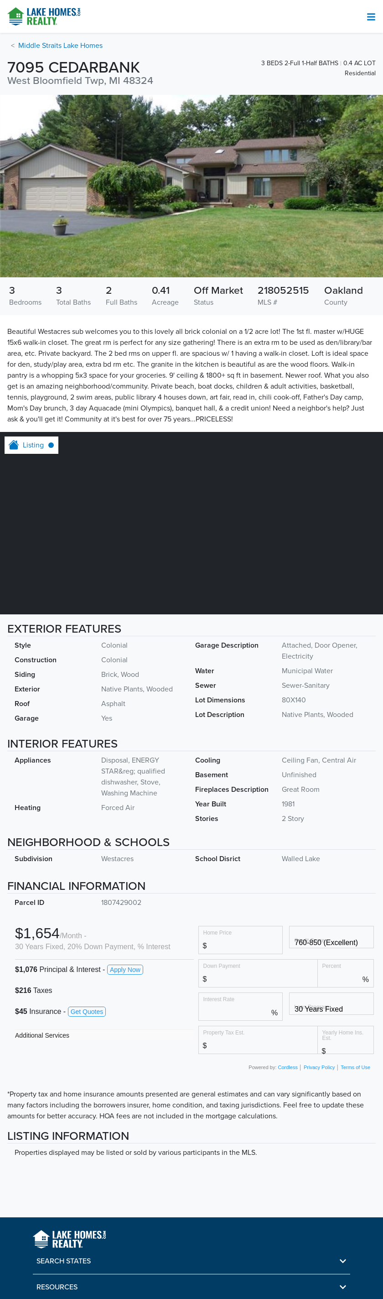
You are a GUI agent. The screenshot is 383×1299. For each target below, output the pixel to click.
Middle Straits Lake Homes (60, 45)
